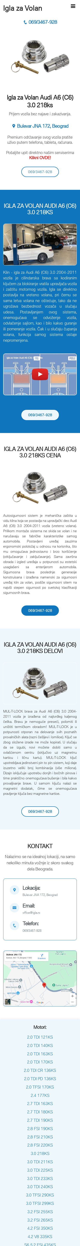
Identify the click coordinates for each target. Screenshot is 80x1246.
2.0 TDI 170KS (40, 1062)
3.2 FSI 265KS (40, 1220)
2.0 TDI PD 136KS (40, 1078)
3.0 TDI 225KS (40, 1170)
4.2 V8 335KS (40, 1236)
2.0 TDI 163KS (40, 1053)
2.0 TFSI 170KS (40, 1087)
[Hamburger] (73, 6)
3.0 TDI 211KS (40, 1161)
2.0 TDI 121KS (40, 1037)
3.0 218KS (40, 1153)
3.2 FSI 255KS (40, 1211)
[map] (40, 891)
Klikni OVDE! (40, 157)
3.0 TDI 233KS (40, 1178)
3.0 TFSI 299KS (40, 1203)
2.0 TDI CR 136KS (40, 1070)
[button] (8, 247)
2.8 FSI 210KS (40, 1137)
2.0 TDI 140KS (40, 1045)
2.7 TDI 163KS (40, 1103)
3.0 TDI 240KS (40, 1186)
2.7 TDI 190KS (40, 1120)
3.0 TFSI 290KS (40, 1195)
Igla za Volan (22, 8)
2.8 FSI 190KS (40, 1128)
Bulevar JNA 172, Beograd (40, 126)
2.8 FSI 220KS (40, 1145)
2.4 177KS (40, 1095)
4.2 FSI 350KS (40, 1228)
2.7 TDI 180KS (40, 1112)
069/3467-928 (40, 22)
